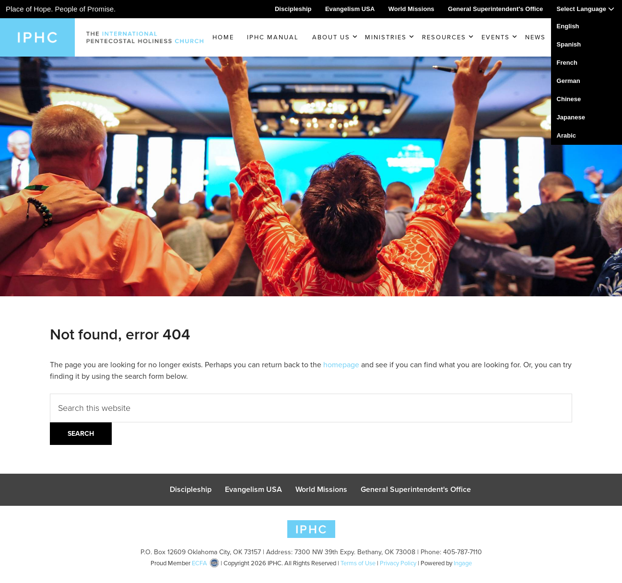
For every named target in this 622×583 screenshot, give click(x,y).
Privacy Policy (398, 568)
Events (495, 37)
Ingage (463, 568)
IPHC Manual (273, 37)
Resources (444, 37)
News (535, 37)
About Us (331, 37)
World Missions (411, 8)
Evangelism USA (350, 8)
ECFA (199, 568)
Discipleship (293, 8)
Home (223, 37)
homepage (341, 364)
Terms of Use (358, 568)
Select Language (585, 8)
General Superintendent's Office (495, 8)
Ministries (386, 37)
